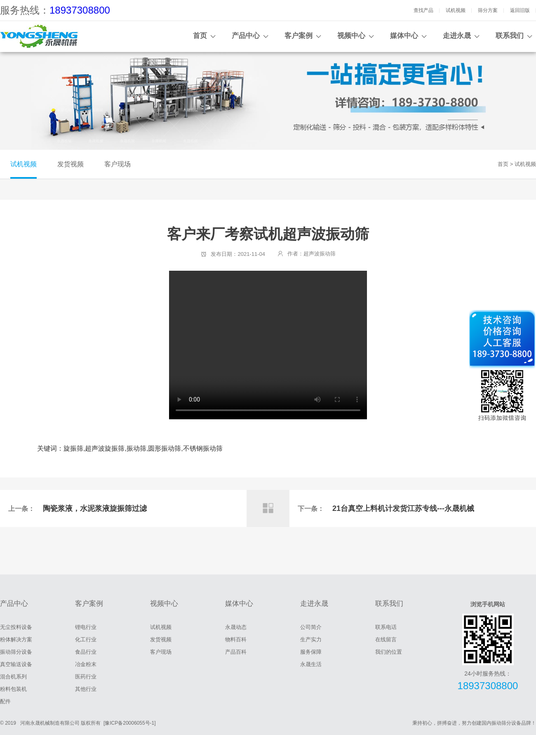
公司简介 (311, 627)
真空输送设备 (16, 664)
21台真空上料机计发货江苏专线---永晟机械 (403, 508)
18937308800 (79, 10)
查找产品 (423, 10)
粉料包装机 (13, 689)
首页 (200, 36)
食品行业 (85, 652)
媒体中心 (404, 36)
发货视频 (70, 164)
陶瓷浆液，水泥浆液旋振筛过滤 (95, 508)
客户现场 (117, 164)
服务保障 (311, 652)
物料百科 (236, 639)
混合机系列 (13, 677)
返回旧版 (520, 10)
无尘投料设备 (16, 627)
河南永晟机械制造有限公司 (50, 723)
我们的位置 (388, 652)
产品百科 (236, 652)
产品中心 (246, 36)
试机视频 (455, 10)
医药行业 (85, 677)
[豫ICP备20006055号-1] (129, 723)
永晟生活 (311, 664)
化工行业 (85, 639)
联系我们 (510, 36)
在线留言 (386, 639)
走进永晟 (457, 36)
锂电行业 (85, 627)
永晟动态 (236, 627)
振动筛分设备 (16, 652)
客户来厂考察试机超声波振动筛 (268, 345)
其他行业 (85, 689)
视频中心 (351, 36)
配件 (5, 701)
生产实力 (311, 639)
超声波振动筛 (319, 254)
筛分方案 (488, 10)
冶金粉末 (85, 664)
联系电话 (386, 627)
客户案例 (298, 36)
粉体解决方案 (16, 639)
